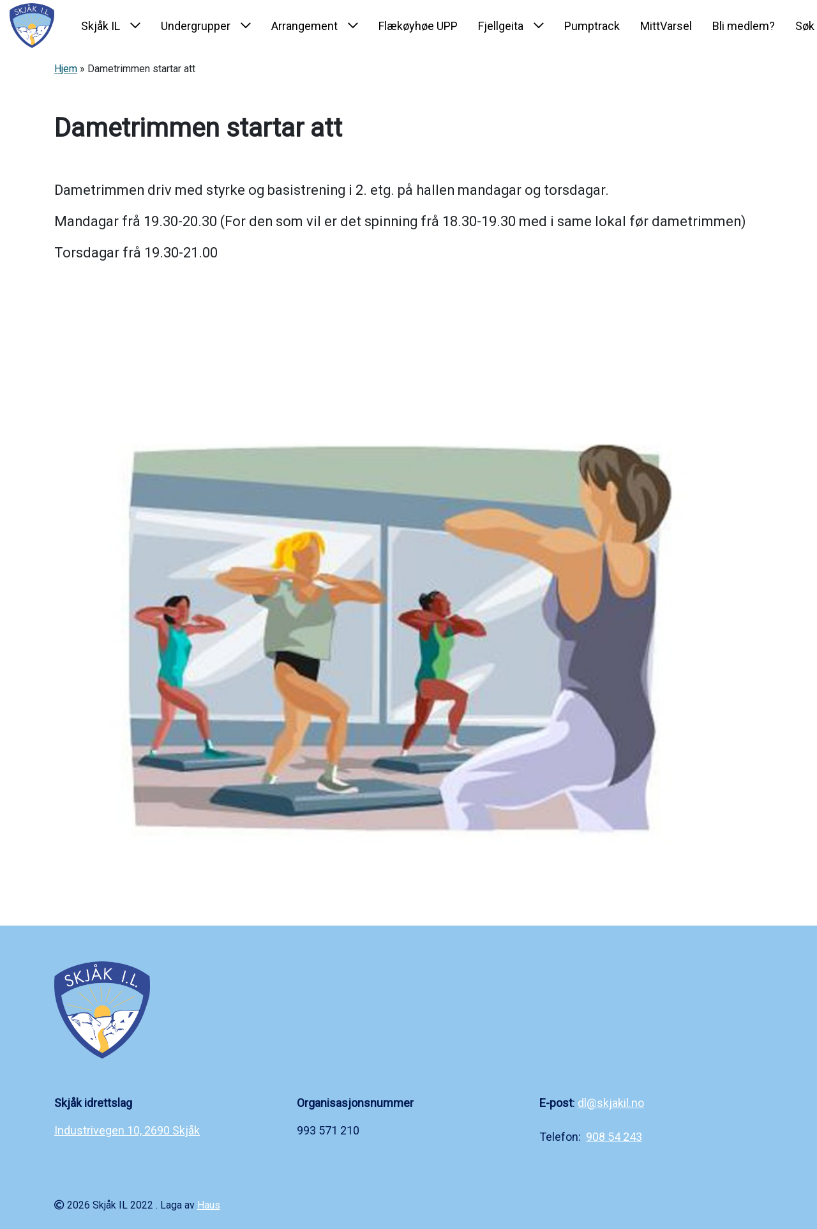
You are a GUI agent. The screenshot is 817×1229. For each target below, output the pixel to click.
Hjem (65, 69)
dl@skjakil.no (611, 1103)
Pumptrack (592, 26)
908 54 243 (614, 1136)
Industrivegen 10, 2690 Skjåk (127, 1130)
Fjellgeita (500, 26)
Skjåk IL (100, 26)
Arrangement (304, 26)
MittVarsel (666, 26)
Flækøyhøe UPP (418, 26)
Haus (208, 1205)
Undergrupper (195, 26)
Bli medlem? (743, 26)
